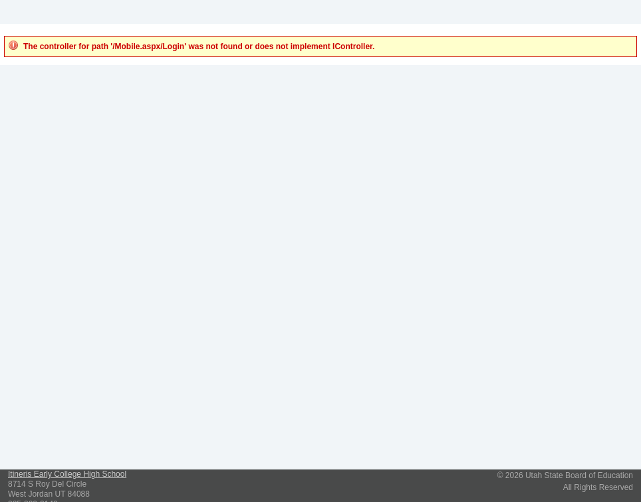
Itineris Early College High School (67, 474)
